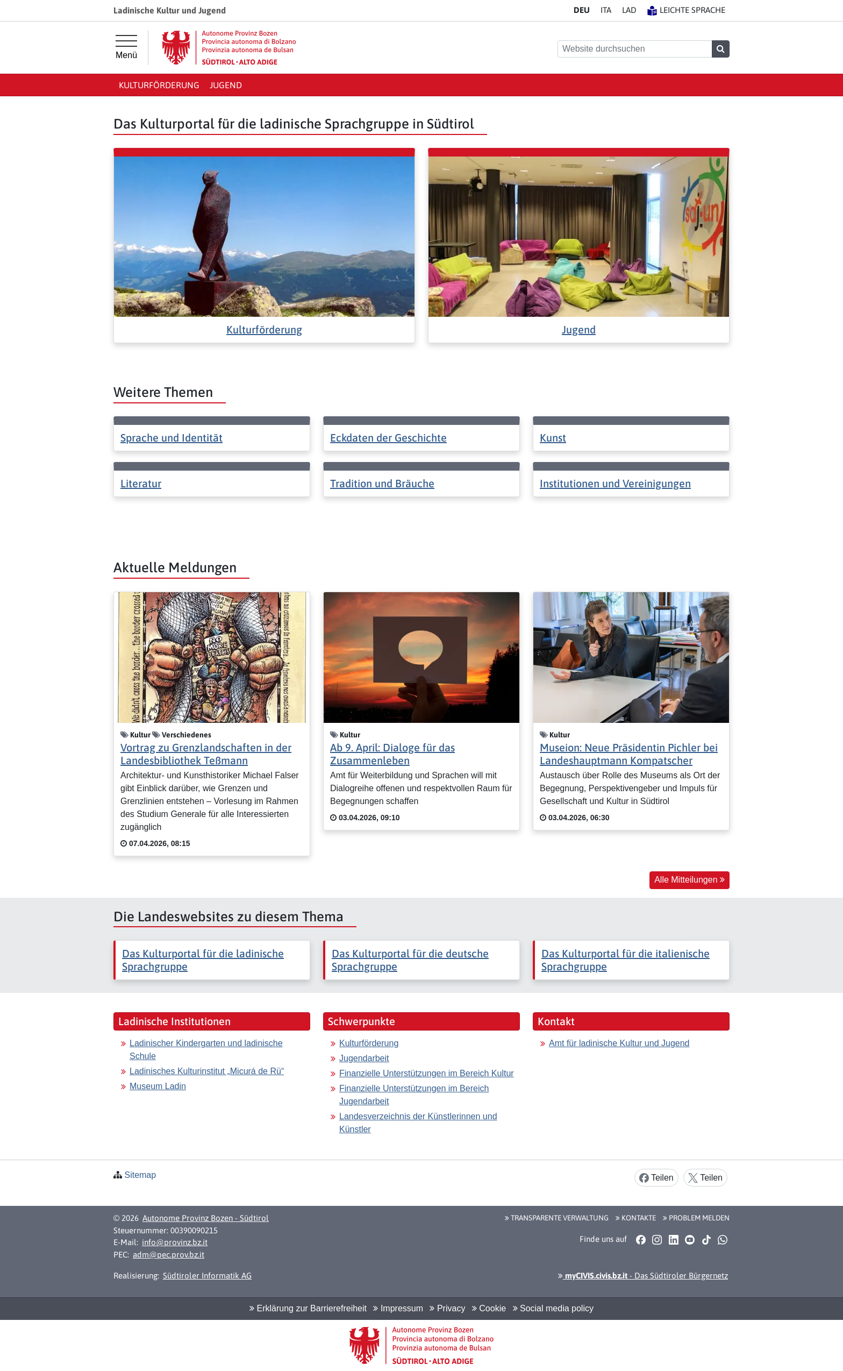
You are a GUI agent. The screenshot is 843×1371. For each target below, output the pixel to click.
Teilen (656, 1178)
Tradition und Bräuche (382, 483)
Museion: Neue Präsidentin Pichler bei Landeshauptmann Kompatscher (629, 753)
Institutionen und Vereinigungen (615, 483)
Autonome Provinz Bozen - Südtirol (205, 1218)
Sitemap (140, 1175)
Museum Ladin (158, 1086)
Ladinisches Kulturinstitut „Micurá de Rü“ (207, 1071)
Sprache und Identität (171, 437)
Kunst (553, 437)
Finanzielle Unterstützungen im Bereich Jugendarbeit (414, 1095)
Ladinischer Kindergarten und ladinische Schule (206, 1050)
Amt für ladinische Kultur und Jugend (619, 1043)
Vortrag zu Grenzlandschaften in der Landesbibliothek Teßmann (205, 753)
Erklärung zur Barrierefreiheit (308, 1308)
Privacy (447, 1308)
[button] (640, 1239)
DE (582, 10)
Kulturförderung (159, 85)
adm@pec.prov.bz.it (168, 1254)
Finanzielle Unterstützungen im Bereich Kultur (426, 1073)
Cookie (489, 1308)
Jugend (226, 85)
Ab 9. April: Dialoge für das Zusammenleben (392, 753)
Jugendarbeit (364, 1058)
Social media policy (553, 1308)
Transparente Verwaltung (557, 1217)
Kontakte (636, 1217)
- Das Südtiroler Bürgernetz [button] (643, 1275)
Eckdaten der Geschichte (388, 437)
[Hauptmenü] (126, 47)
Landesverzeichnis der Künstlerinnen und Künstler (418, 1123)
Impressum (398, 1308)
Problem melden (696, 1217)
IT (606, 10)
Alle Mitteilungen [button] (689, 879)
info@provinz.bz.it (175, 1242)
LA (629, 10)
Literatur (140, 483)
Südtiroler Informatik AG (207, 1275)
